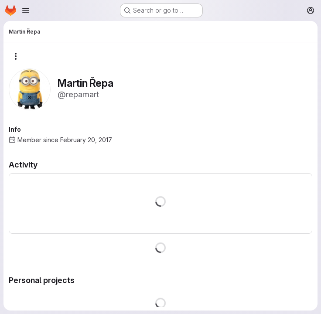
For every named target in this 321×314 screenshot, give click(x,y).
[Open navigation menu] (26, 10)
